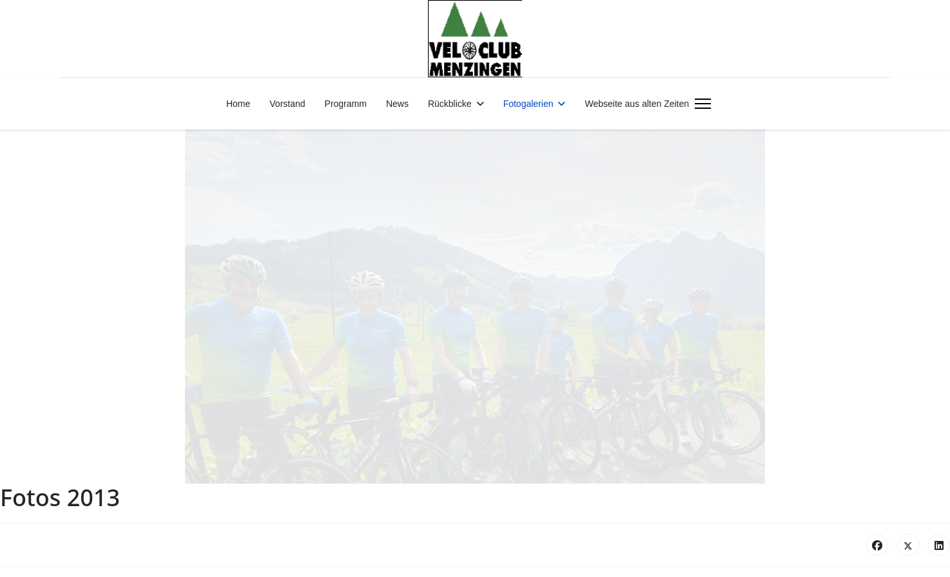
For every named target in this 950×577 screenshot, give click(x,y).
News (397, 104)
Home (238, 104)
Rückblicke (450, 104)
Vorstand (287, 104)
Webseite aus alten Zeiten (637, 104)
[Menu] (700, 103)
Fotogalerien (528, 104)
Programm (346, 104)
